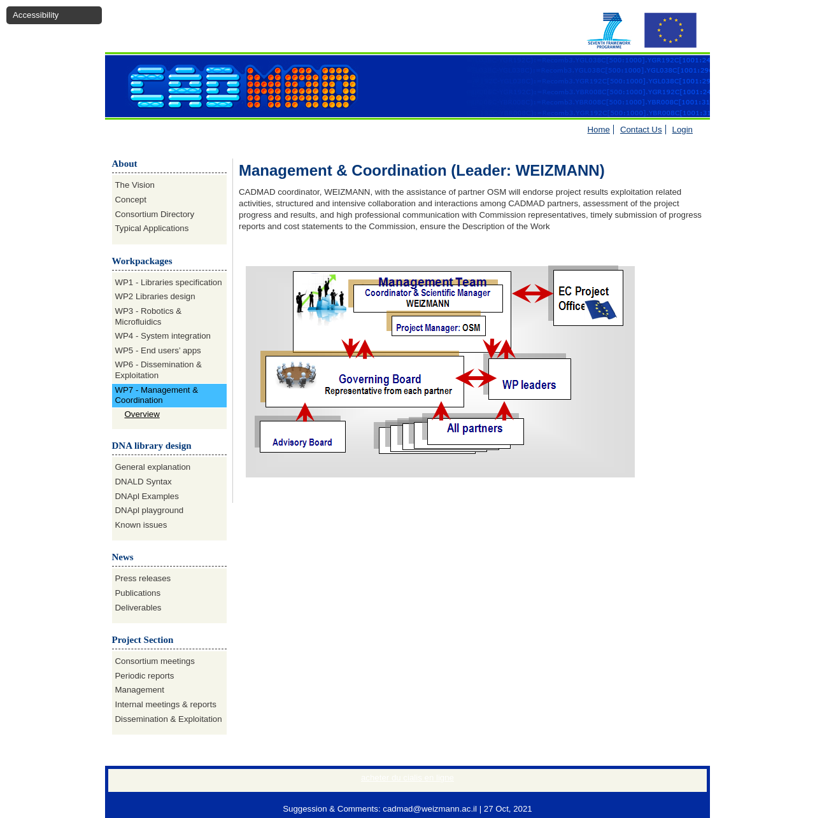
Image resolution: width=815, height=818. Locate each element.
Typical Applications (152, 228)
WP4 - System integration (163, 336)
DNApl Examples (147, 496)
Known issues (141, 525)
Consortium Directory (155, 214)
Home (599, 129)
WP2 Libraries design (155, 296)
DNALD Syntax (143, 481)
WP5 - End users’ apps (158, 350)
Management (139, 690)
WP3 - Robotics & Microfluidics (148, 316)
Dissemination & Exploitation (168, 719)
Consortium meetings (155, 661)
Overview (142, 414)
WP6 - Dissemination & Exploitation (158, 370)
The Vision (135, 185)
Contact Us (641, 129)
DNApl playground (149, 510)
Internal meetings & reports (165, 704)
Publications (138, 593)
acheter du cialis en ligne (407, 777)
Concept (130, 199)
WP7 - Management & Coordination (157, 395)
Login (682, 129)
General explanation (153, 467)
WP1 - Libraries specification (168, 282)
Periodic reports (144, 675)
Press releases (143, 578)
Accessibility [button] (36, 15)
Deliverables (138, 607)
